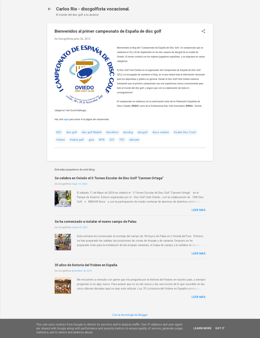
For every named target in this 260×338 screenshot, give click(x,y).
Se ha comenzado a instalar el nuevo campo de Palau (95, 221)
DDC (59, 132)
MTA (102, 139)
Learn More (202, 328)
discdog (128, 132)
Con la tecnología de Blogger (130, 315)
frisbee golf (77, 139)
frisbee (60, 139)
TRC (122, 139)
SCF (111, 139)
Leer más (199, 210)
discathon (112, 132)
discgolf (143, 132)
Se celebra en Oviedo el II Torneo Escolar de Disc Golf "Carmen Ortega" (109, 178)
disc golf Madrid (91, 132)
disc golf (71, 132)
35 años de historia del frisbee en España (86, 265)
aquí (66, 119)
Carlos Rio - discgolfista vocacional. (93, 9)
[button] (203, 31)
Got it (220, 328)
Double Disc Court (185, 132)
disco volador (160, 132)
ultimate (134, 139)
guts (91, 139)
